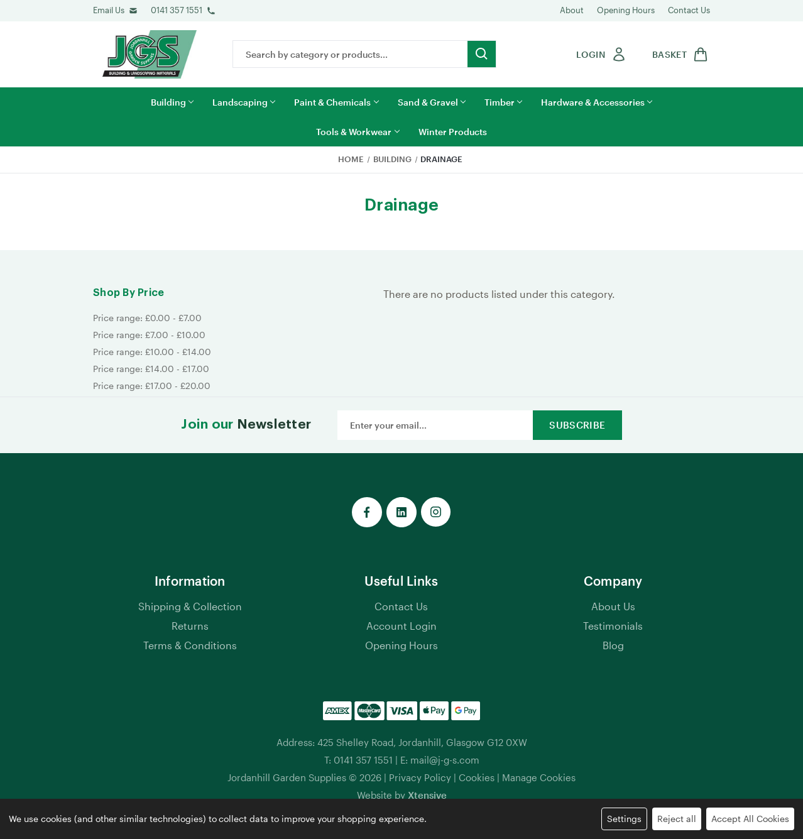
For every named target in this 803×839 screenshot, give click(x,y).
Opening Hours (626, 10)
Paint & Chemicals (336, 102)
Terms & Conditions (190, 645)
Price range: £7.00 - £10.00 (149, 334)
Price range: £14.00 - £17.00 (151, 368)
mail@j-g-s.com (444, 759)
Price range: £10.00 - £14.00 (152, 351)
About (572, 10)
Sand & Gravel (432, 102)
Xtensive (427, 795)
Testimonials (613, 626)
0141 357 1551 (176, 10)
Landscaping (243, 102)
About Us (613, 606)
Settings (624, 818)
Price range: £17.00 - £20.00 (151, 385)
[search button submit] (481, 54)
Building (172, 102)
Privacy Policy (420, 777)
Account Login (401, 626)
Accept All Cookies (750, 818)
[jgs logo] (149, 54)
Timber (503, 102)
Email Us (108, 10)
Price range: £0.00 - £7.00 (147, 317)
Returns (190, 626)
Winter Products (452, 131)
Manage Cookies (539, 777)
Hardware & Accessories (596, 102)
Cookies (476, 777)
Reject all (676, 818)
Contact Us (689, 10)
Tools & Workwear (357, 131)
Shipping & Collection (190, 606)
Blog (613, 645)
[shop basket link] (678, 54)
